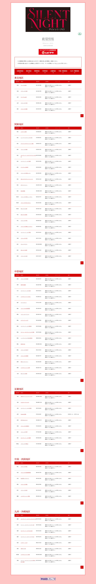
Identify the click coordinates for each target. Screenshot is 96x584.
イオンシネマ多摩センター (26, 173)
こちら (58, 63)
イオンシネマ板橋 (24, 149)
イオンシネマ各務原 (24, 355)
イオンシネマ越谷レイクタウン (26, 226)
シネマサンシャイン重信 (25, 496)
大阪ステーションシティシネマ (26, 396)
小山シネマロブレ (24, 244)
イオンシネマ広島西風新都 (26, 472)
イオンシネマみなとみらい (26, 202)
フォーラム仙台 (24, 85)
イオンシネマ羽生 (24, 220)
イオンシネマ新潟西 (24, 278)
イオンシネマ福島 (24, 108)
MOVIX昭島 (23, 190)
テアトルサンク (24, 302)
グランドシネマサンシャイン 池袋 (27, 143)
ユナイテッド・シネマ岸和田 (26, 408)
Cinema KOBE (23, 414)
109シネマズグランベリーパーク (27, 179)
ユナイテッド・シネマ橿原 (26, 437)
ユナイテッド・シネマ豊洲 (26, 161)
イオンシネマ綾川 (24, 490)
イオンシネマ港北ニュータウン (26, 196)
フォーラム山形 (24, 97)
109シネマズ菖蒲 (24, 214)
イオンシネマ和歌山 (24, 443)
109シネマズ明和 (24, 373)
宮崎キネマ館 (23, 548)
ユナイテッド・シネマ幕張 (26, 232)
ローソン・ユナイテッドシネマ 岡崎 (27, 332)
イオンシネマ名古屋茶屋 (25, 308)
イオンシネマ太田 (24, 256)
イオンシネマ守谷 (24, 238)
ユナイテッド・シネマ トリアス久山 (27, 536)
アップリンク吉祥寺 (24, 167)
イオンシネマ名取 (24, 91)
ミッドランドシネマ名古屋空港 (26, 338)
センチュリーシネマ (24, 320)
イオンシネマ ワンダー (25, 314)
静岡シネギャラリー (24, 361)
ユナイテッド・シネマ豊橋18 (26, 326)
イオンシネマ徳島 (24, 484)
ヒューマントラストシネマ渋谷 (26, 137)
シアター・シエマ (24, 542)
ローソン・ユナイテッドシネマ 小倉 (27, 524)
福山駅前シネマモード (25, 478)
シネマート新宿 (24, 131)
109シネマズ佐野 (24, 250)
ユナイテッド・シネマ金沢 (26, 290)
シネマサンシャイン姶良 (25, 554)
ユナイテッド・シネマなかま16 (26, 530)
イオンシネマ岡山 (24, 466)
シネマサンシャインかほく (26, 296)
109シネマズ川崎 (24, 208)
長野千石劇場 (23, 284)
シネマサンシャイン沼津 (25, 367)
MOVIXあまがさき (24, 420)
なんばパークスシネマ (25, 402)
